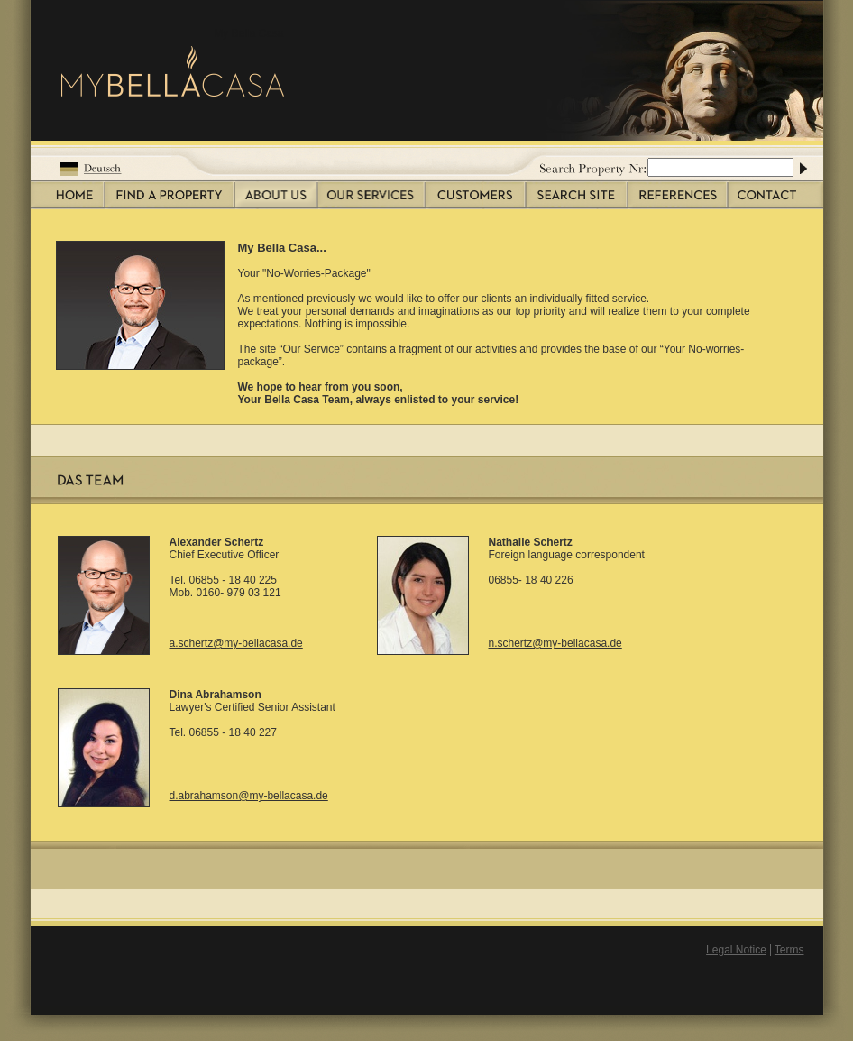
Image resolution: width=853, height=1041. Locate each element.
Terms (789, 950)
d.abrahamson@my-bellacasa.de (249, 795)
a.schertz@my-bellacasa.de (236, 643)
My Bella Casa (248, 33)
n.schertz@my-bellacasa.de (555, 643)
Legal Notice (736, 950)
